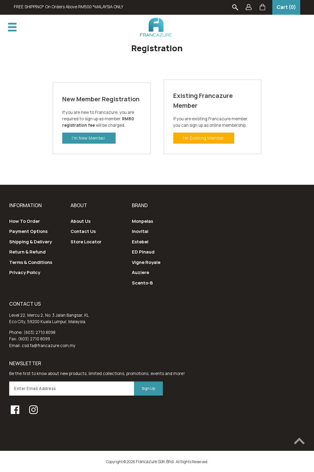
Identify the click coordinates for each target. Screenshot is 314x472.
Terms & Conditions (30, 262)
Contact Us (83, 231)
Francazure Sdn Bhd (155, 461)
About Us (80, 221)
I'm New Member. (89, 138)
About (79, 205)
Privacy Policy (24, 272)
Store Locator (86, 241)
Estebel (140, 241)
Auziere (140, 272)
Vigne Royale (146, 262)
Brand (140, 205)
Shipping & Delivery (30, 241)
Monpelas (142, 221)
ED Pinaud (143, 252)
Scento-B (142, 283)
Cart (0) (286, 7)
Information (25, 205)
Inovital (140, 231)
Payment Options (28, 231)
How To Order (24, 221)
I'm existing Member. (204, 138)
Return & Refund (27, 252)
